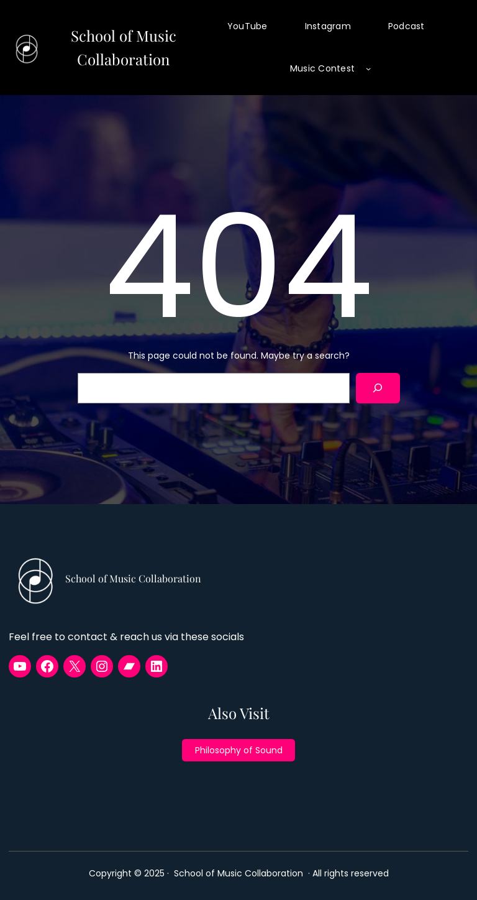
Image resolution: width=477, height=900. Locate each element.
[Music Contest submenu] (368, 68)
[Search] (378, 388)
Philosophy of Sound (239, 750)
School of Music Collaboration (133, 578)
